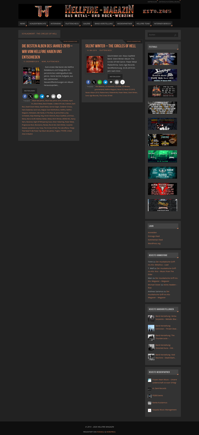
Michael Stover (154, 284)
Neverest (29, 122)
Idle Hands (41, 113)
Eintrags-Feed (154, 236)
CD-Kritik (118, 86)
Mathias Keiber (41, 119)
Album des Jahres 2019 (53, 101)
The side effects (63, 128)
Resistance (38, 125)
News (44, 61)
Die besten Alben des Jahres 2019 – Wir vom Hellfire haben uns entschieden (47, 51)
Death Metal (44, 107)
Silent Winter (61, 125)
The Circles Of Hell (50, 128)
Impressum (152, 2)
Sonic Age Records (91, 95)
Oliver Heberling (58, 122)
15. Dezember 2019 (31, 61)
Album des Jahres (38, 101)
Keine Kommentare (69, 41)
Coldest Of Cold (58, 104)
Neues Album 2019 (92, 92)
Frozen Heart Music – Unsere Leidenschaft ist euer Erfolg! (164, 381)
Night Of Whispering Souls (43, 122)
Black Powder (48, 104)
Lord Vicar (70, 116)
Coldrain (68, 104)
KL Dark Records (159, 388)
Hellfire (62, 110)
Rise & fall (52, 125)
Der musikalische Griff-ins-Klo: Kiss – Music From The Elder (162, 271)
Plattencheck (53, 61)
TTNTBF (63, 131)
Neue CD (120, 89)
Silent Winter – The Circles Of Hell (110, 46)
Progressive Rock (28, 125)
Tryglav (57, 131)
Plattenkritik (113, 92)
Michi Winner (57, 119)
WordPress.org (154, 243)
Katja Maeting (35, 116)
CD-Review (126, 86)
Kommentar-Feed (155, 240)
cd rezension (109, 86)
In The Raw (49, 113)
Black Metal (38, 104)
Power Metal (69, 122)
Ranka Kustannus (159, 402)
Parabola (101, 432)
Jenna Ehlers (60, 113)
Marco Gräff (31, 119)
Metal (50, 119)
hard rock (37, 110)
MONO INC (66, 119)
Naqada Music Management (164, 409)
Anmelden (152, 232)
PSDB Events (157, 395)
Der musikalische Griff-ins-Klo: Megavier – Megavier (159, 294)
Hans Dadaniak (27, 110)
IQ (54, 113)
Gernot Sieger (54, 107)
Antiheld (65, 101)
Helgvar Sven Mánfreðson (50, 110)
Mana (24, 119)
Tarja (41, 128)
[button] (25, 96)
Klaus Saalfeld (61, 116)
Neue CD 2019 (129, 89)
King (42, 116)
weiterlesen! (29, 91)
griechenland (99, 89)
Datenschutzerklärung (169, 2)
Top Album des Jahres (46, 131)
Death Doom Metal (32, 107)
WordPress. (111, 432)
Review (45, 125)
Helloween (32, 113)
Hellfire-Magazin (111, 89)
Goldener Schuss (66, 107)
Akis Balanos (99, 86)
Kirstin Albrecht (49, 116)
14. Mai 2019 (92, 50)
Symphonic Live (33, 128)
